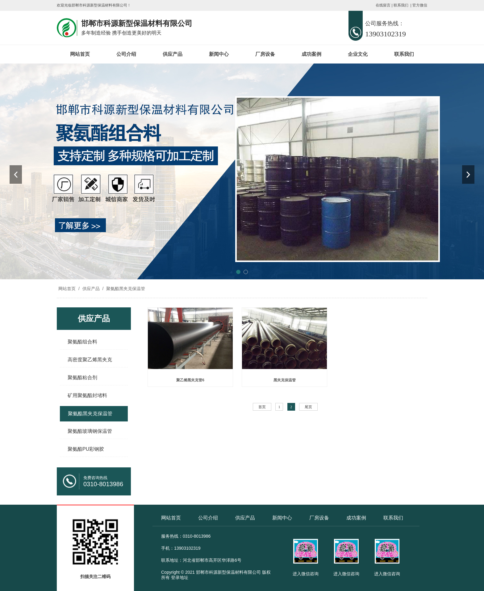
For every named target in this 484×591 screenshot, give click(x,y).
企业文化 (358, 54)
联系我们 (401, 5)
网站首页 (80, 54)
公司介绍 (126, 54)
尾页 (308, 407)
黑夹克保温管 (284, 380)
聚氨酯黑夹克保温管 (125, 288)
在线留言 (383, 5)
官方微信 (419, 5)
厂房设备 (265, 54)
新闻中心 (219, 54)
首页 (262, 407)
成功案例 (311, 54)
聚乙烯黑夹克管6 (190, 380)
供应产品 (172, 54)
